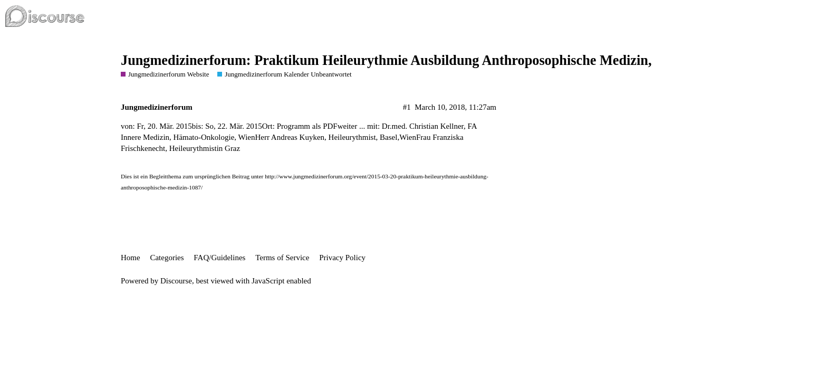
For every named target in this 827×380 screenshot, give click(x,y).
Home (130, 257)
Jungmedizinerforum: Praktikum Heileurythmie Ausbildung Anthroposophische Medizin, (386, 60)
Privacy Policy (342, 257)
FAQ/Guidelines (219, 257)
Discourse (176, 281)
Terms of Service (282, 257)
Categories (167, 257)
